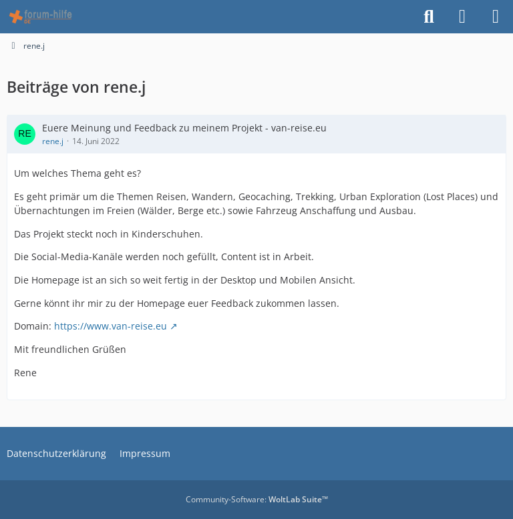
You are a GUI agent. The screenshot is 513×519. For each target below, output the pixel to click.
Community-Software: (257, 499)
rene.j (52, 141)
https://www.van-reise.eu (110, 326)
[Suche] (428, 16)
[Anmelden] (462, 16)
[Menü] (495, 16)
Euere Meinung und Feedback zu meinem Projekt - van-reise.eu (184, 127)
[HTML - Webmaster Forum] (40, 16)
